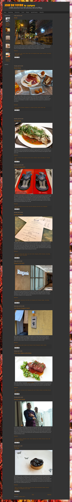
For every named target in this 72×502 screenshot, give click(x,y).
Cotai (24, 487)
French (31, 438)
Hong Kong (10, 12)
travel (26, 488)
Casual (21, 53)
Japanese (41, 53)
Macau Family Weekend (38, 487)
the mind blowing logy (8, 41)
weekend (20, 255)
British (19, 300)
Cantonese (19, 157)
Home (5, 12)
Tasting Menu (45, 206)
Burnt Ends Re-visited (7, 33)
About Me (42, 12)
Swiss (42, 206)
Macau (33, 487)
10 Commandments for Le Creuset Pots (8, 59)
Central (24, 53)
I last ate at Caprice (30, 382)
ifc (29, 107)
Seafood (38, 157)
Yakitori (21, 54)
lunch (37, 300)
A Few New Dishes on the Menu (22, 353)
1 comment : (16, 160)
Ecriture (28, 438)
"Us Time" (17, 448)
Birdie (15, 18)
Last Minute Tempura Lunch (22, 308)
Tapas (44, 107)
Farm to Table (27, 300)
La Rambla (32, 107)
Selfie (49, 438)
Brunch (19, 107)
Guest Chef (30, 206)
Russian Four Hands (19, 399)
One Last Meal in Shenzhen (7, 50)
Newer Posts (16, 494)
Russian (47, 438)
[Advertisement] (32, 62)
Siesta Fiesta (17, 68)
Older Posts (49, 494)
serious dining (49, 53)
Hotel (29, 157)
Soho (15, 255)
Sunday (42, 107)
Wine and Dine (17, 54)
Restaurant (44, 53)
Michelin (40, 438)
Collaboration (24, 438)
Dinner (30, 53)
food (32, 53)
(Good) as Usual (18, 214)
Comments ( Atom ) (22, 496)
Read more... (16, 50)
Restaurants (17, 12)
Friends (22, 157)
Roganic (43, 300)
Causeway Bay (22, 300)
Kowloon (31, 157)
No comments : (17, 55)
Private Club (39, 206)
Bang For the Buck (19, 263)
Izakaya (38, 53)
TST (46, 157)
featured (26, 487)
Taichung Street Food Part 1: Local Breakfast (8, 24)
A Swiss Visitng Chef (19, 167)
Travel (22, 12)
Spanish (39, 107)
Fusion (27, 206)
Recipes (27, 12)
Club (23, 206)
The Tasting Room (22, 488)
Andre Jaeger (20, 206)
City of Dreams (20, 487)
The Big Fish (17, 121)
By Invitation (23, 107)
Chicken (27, 53)
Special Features (34, 12)
